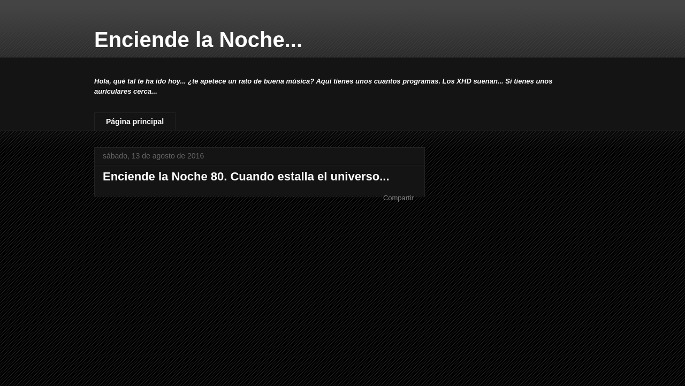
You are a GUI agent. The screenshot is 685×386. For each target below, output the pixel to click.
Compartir (398, 198)
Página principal (135, 121)
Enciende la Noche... (198, 39)
